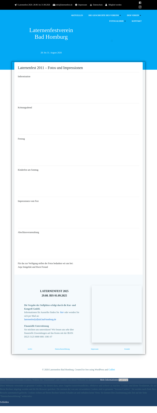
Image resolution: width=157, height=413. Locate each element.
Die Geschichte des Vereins (105, 15)
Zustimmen (123, 387)
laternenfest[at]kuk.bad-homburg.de (43, 324)
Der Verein (135, 15)
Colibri (112, 377)
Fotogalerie (118, 21)
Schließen (4, 409)
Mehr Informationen (109, 387)
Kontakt (137, 21)
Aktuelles (78, 15)
